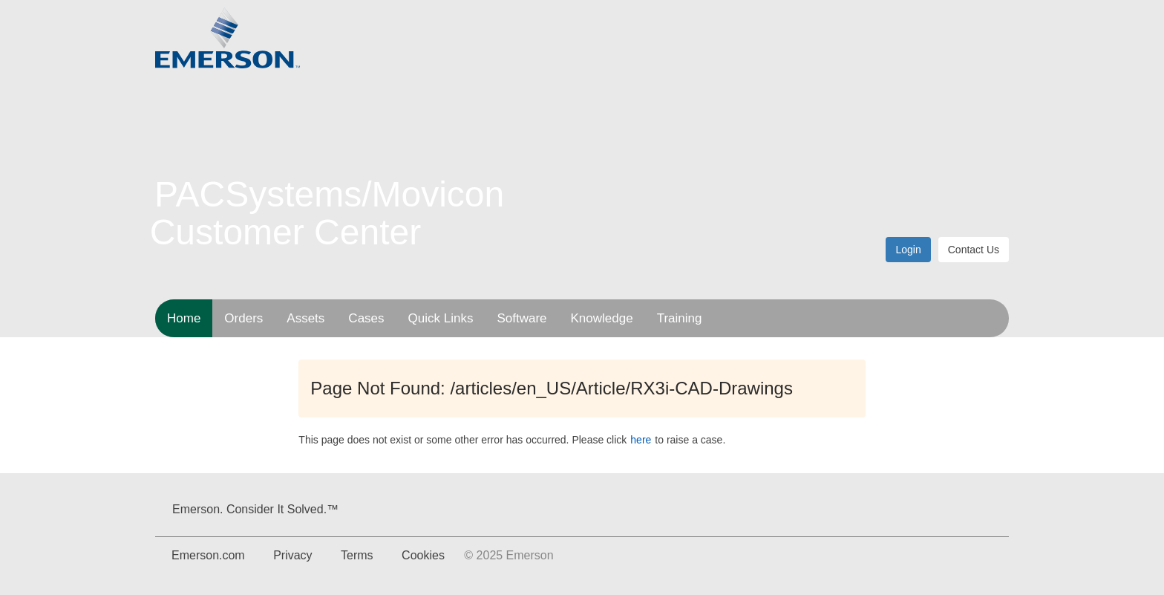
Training (679, 318)
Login (908, 250)
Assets (305, 318)
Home (183, 318)
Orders (243, 318)
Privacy (292, 555)
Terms (357, 555)
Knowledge (602, 318)
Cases (366, 318)
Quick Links (441, 318)
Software (521, 318)
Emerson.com (208, 555)
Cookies (423, 555)
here (640, 440)
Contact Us (973, 250)
